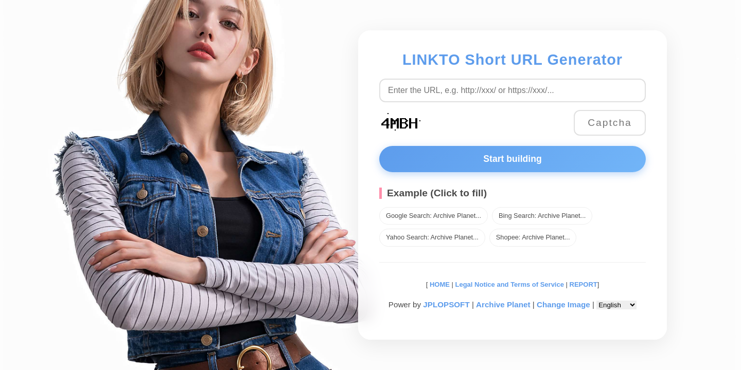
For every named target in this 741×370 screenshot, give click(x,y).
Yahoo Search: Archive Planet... (432, 237)
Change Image (563, 304)
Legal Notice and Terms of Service (509, 284)
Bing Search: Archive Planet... (542, 215)
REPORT (583, 284)
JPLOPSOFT (446, 304)
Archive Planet (503, 304)
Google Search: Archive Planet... (433, 215)
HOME (439, 284)
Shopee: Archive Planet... (533, 237)
